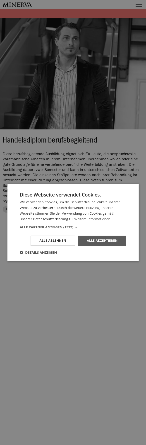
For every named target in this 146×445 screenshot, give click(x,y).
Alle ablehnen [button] (52, 241)
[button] (73, 227)
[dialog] (73, 222)
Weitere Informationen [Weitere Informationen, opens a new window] (92, 219)
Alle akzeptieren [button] (102, 241)
